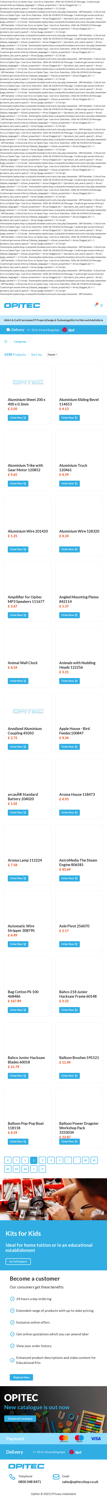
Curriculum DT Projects (33, 320)
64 (25, 1169)
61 (94, 1160)
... (67, 1159)
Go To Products (18, 1261)
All (5, 320)
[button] (101, 305)
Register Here (21, 1377)
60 (85, 1160)
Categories (20, 341)
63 (16, 1169)
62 (8, 1169)
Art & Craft (13, 320)
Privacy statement (64, 1493)
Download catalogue (20, 1418)
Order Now (18, 418)
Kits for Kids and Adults (83, 320)
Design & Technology (58, 320)
